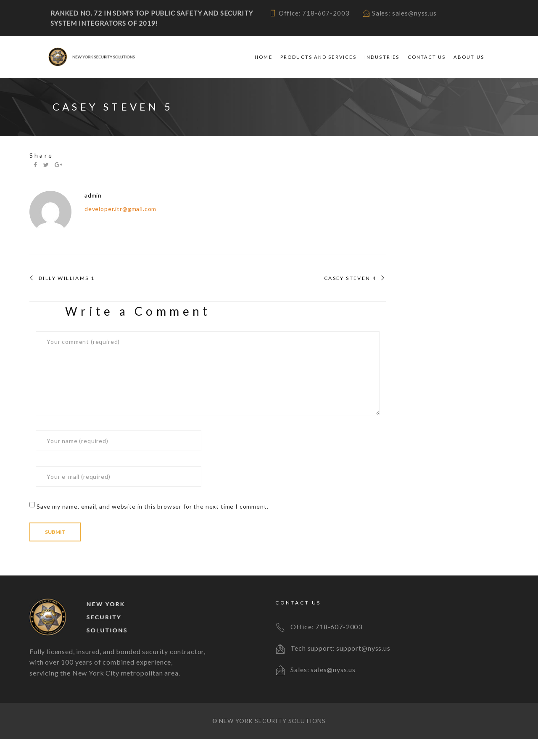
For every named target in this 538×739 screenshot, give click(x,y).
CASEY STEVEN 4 (350, 278)
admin (93, 195)
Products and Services (318, 57)
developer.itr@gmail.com (120, 208)
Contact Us (427, 57)
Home (263, 57)
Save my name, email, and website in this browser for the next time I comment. (153, 506)
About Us (469, 57)
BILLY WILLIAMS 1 (67, 278)
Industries (382, 57)
